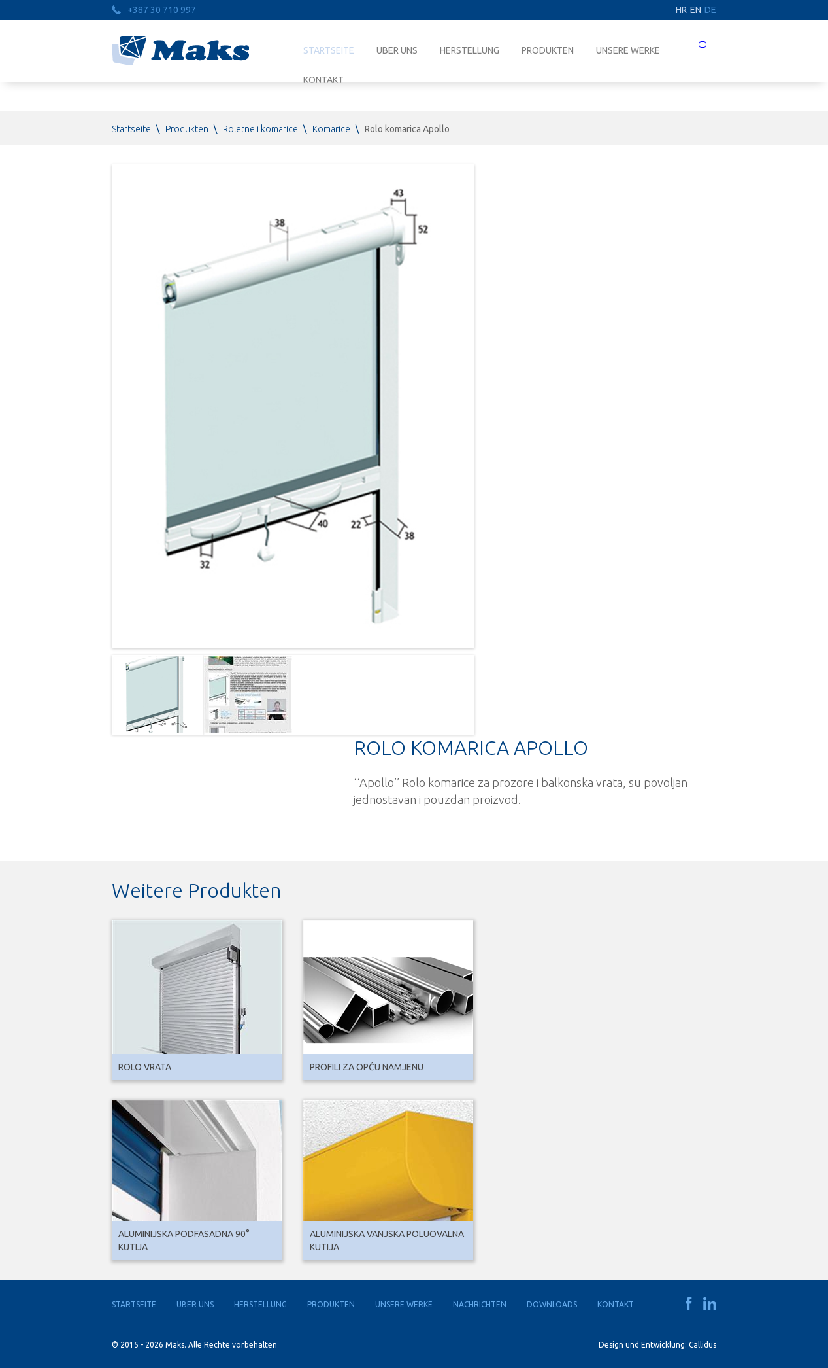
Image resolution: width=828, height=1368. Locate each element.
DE (710, 10)
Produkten (548, 50)
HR (681, 10)
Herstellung (469, 50)
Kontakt (615, 1304)
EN (695, 10)
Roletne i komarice (260, 129)
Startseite (328, 50)
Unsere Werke (628, 50)
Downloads (552, 1304)
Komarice (331, 129)
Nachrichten (479, 1304)
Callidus (702, 1345)
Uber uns (397, 50)
